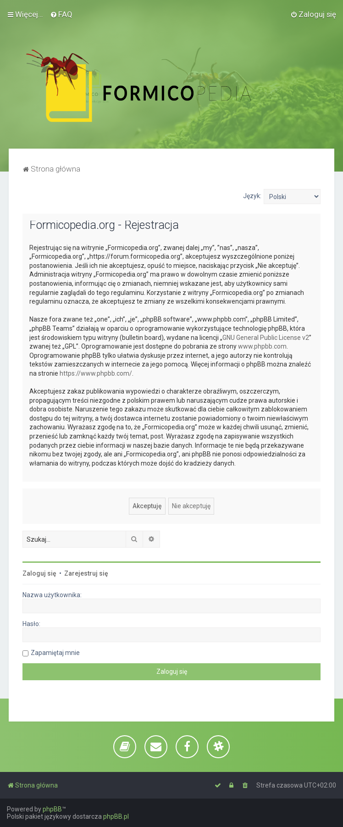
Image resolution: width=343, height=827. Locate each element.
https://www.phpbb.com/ (96, 373)
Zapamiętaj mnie (55, 652)
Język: (252, 196)
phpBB (52, 809)
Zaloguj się (39, 573)
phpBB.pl (116, 816)
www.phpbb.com (262, 346)
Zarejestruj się (86, 573)
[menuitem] (61, 14)
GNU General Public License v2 (265, 337)
